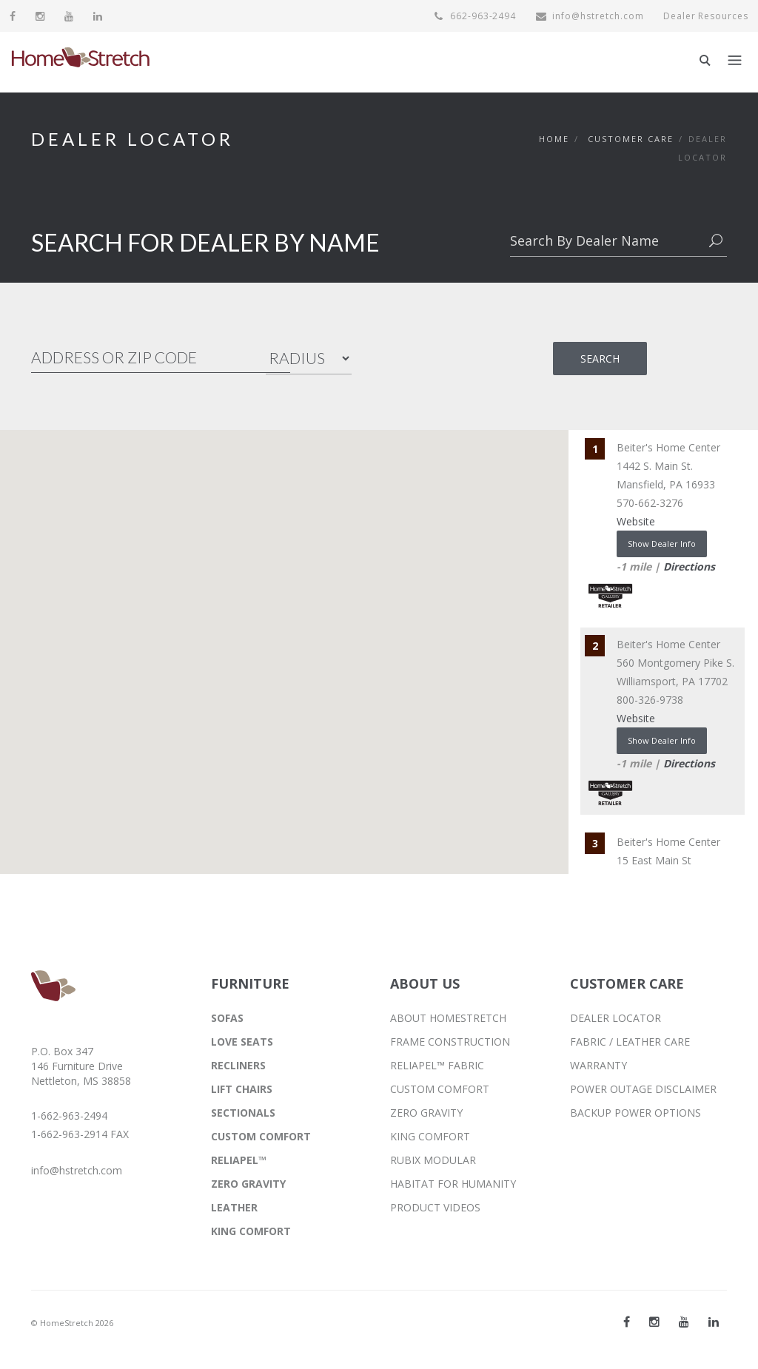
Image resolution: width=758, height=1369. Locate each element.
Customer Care (631, 138)
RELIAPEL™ (238, 1160)
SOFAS (227, 1018)
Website (636, 521)
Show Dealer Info (662, 543)
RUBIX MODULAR (433, 1160)
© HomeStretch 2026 (72, 1322)
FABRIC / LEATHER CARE (630, 1042)
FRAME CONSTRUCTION (450, 1042)
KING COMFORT (251, 1231)
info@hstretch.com (589, 16)
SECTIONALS (243, 1113)
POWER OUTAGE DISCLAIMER (643, 1089)
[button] (239, 569)
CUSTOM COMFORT (261, 1136)
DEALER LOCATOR (615, 1018)
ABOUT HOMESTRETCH (448, 1018)
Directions (689, 566)
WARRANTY (598, 1065)
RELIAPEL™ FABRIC (437, 1065)
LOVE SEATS (242, 1042)
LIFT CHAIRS (241, 1089)
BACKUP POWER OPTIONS (635, 1113)
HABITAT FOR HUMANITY (453, 1184)
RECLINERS (238, 1065)
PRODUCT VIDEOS (435, 1207)
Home (554, 138)
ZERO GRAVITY (248, 1184)
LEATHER (234, 1207)
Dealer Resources (705, 16)
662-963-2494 (475, 16)
